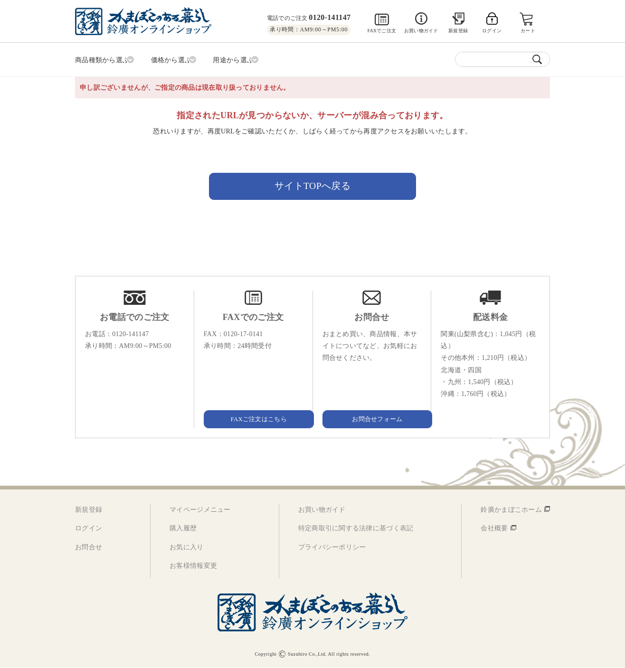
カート (528, 30)
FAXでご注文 (381, 30)
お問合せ (88, 547)
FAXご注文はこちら (253, 419)
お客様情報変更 (193, 566)
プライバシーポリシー (332, 547)
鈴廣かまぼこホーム (511, 510)
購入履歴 (183, 529)
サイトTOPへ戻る (312, 185)
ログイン (88, 529)
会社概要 (494, 529)
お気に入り (186, 547)
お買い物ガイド (421, 30)
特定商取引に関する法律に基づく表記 (356, 529)
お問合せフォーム (372, 419)
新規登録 (458, 30)
